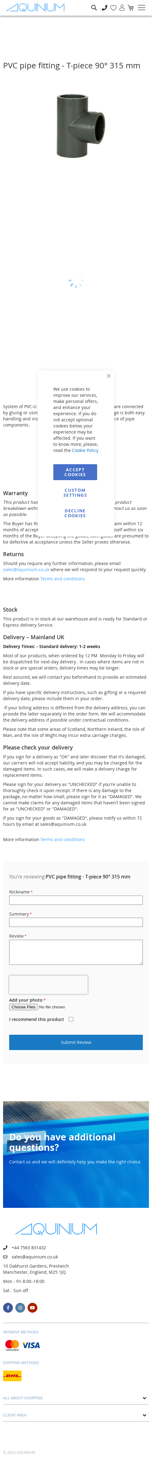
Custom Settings (75, 492)
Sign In (119, 4)
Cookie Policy (85, 450)
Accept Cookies (75, 472)
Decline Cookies (75, 513)
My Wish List (111, 4)
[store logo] (36, 7)
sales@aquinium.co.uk (26, 569)
